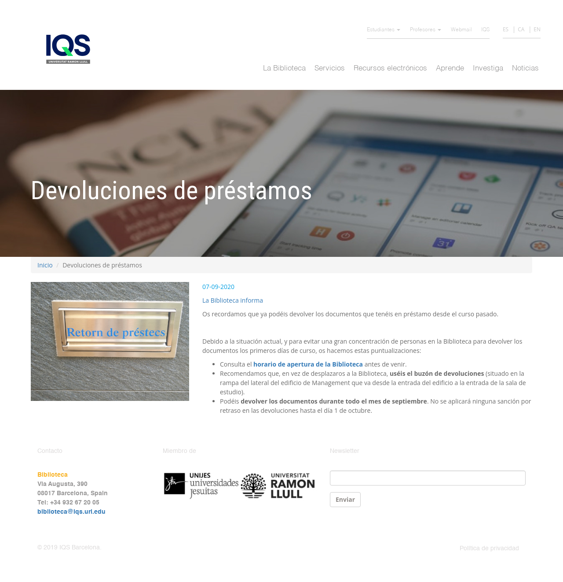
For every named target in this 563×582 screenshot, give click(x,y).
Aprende (450, 68)
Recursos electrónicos (390, 68)
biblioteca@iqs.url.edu (71, 512)
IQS (485, 30)
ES (505, 29)
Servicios (329, 68)
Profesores (425, 30)
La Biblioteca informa (232, 300)
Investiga (488, 68)
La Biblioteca (284, 68)
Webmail (461, 30)
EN (537, 29)
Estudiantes (383, 30)
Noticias (525, 68)
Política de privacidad (489, 548)
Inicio (45, 265)
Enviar (345, 499)
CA (521, 29)
